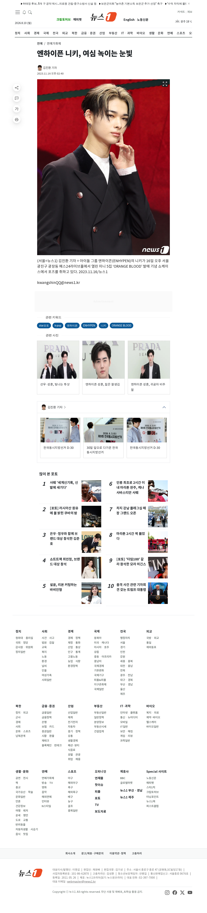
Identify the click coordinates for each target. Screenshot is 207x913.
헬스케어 (151, 722)
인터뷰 (45, 801)
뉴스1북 (150, 801)
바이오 (150, 706)
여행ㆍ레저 (22, 810)
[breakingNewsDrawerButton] (24, 12)
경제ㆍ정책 (74, 638)
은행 (44, 722)
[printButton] (16, 119)
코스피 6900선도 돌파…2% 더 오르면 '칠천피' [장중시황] (115, 3)
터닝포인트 (152, 797)
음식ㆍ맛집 (22, 834)
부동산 (98, 706)
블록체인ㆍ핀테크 (52, 745)
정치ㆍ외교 (22, 712)
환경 (44, 661)
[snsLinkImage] (167, 892)
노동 (44, 656)
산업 (71, 706)
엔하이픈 (72, 325)
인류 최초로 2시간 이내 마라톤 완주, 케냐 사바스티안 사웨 (130, 487)
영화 (44, 787)
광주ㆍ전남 (126, 675)
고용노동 (73, 656)
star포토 (44, 325)
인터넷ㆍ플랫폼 (129, 712)
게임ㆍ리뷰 (126, 736)
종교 (18, 787)
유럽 (96, 652)
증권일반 (47, 731)
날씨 (44, 666)
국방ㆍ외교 (152, 638)
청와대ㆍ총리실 (24, 638)
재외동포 (151, 647)
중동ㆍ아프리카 (102, 656)
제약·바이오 (153, 717)
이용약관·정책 (118, 853)
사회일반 (47, 680)
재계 (70, 717)
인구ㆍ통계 (74, 652)
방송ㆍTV (47, 783)
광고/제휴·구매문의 (92, 853)
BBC (122, 778)
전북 (122, 670)
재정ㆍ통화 (74, 642)
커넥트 (181, 12)
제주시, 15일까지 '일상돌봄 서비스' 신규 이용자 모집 (47, 3)
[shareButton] (16, 87)
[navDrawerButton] (17, 12)
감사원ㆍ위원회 (24, 647)
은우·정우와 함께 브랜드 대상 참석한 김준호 (64, 538)
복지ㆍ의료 (152, 712)
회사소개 (70, 853)
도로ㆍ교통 (22, 820)
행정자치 (125, 638)
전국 (123, 631)
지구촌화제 (100, 684)
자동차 (71, 726)
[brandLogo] (103, 16)
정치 (18, 631)
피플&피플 (100, 680)
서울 (122, 642)
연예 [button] (40, 43)
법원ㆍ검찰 (48, 642)
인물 (44, 670)
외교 (149, 631)
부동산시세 (100, 726)
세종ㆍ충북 (126, 661)
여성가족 (47, 675)
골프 (70, 806)
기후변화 (99, 670)
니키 (103, 325)
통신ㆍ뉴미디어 (129, 717)
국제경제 (99, 666)
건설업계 (99, 731)
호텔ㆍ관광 (74, 754)
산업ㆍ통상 (74, 647)
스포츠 (72, 772)
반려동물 (20, 824)
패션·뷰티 (73, 745)
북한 (18, 706)
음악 (44, 792)
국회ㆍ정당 (22, 642)
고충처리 (137, 853)
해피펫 (77, 20)
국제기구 (99, 675)
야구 (70, 778)
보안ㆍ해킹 (126, 731)
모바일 (124, 722)
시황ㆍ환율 (48, 736)
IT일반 (124, 726)
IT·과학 (125, 706)
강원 (122, 656)
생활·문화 (22, 772)
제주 (122, 694)
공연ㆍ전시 (22, 778)
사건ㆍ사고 (48, 638)
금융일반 (47, 712)
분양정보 (99, 722)
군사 (18, 717)
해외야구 (73, 783)
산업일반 (73, 712)
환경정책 (73, 666)
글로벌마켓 (126, 783)
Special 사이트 (156, 772)
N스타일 (46, 806)
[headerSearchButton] (30, 12)
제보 (189, 12)
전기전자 (73, 722)
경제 (71, 631)
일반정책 (99, 717)
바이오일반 (152, 726)
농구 (70, 801)
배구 (70, 797)
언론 (18, 801)
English (129, 20)
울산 (122, 689)
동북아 (97, 638)
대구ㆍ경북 (126, 680)
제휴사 (124, 772)
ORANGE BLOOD (121, 325)
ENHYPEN (89, 325)
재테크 (45, 740)
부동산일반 (100, 712)
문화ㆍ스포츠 (23, 731)
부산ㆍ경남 (126, 684)
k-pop (58, 325)
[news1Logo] (30, 873)
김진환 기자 (50, 68)
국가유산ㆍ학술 (24, 792)
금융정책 (47, 717)
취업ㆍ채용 (74, 759)
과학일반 (125, 740)
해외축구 (73, 792)
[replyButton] (16, 98)
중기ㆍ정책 (74, 731)
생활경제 (73, 740)
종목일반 (73, 810)
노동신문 (142, 20)
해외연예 (47, 797)
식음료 (71, 750)
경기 (122, 647)
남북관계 (20, 736)
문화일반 (20, 797)
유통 (70, 736)
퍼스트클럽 (152, 806)
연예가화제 (48, 778)
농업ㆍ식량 (74, 661)
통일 (148, 642)
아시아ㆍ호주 (101, 647)
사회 (44, 631)
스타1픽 (150, 787)
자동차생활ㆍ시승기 (27, 829)
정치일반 (20, 652)
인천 (122, 652)
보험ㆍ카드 (48, 726)
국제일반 (99, 689)
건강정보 (20, 806)
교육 (44, 647)
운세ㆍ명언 (22, 815)
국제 (97, 631)
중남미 (97, 661)
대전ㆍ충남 (126, 666)
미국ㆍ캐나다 (101, 642)
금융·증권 (48, 706)
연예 (44, 772)
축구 (70, 787)
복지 (44, 652)
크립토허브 (63, 20)
